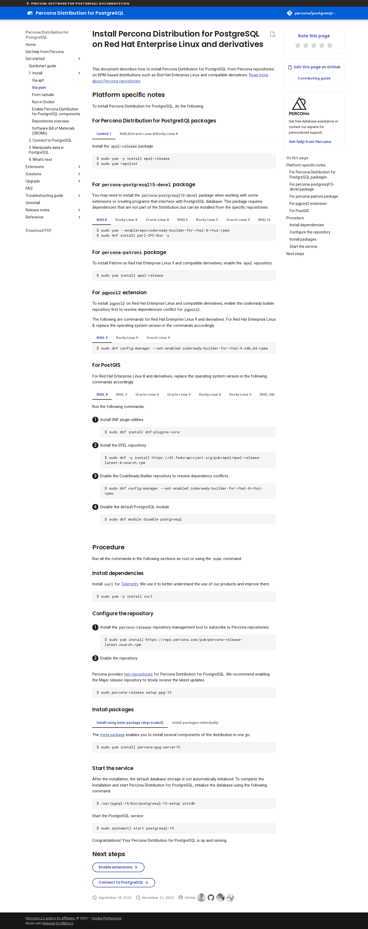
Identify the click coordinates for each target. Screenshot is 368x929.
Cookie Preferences (107, 918)
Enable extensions (118, 867)
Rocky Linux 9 (207, 220)
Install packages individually (195, 723)
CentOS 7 (104, 134)
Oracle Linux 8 (157, 220)
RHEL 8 (102, 394)
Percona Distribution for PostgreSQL (47, 34)
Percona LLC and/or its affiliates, (51, 918)
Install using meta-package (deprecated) (130, 723)
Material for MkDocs (57, 923)
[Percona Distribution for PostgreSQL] (30, 13)
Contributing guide (314, 78)
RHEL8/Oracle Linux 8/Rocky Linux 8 (149, 134)
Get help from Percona (310, 141)
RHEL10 (264, 220)
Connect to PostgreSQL (124, 882)
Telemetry (129, 584)
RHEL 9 (102, 338)
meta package (112, 734)
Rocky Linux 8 (126, 220)
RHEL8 (102, 220)
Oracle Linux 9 (238, 220)
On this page (297, 158)
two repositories (138, 674)
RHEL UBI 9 (268, 394)
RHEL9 (182, 220)
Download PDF (39, 230)
